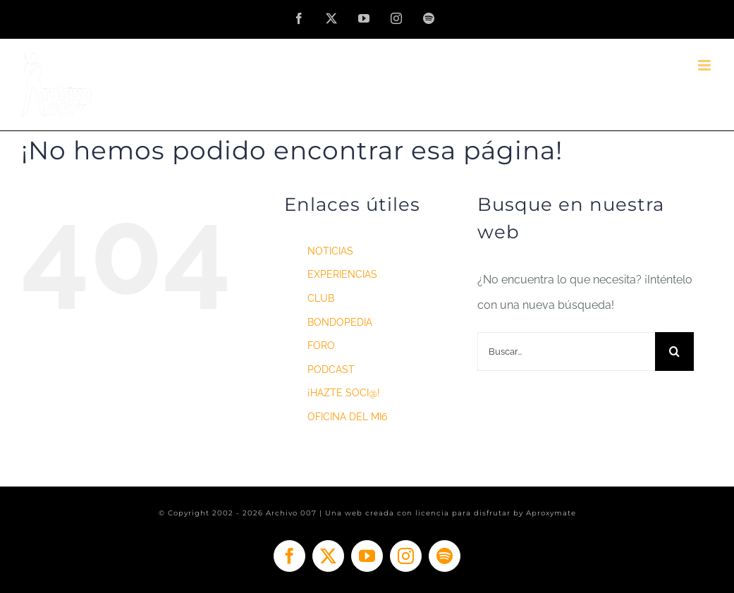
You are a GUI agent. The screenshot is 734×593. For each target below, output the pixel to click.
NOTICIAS (330, 251)
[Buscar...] (566, 351)
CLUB (320, 298)
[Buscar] (674, 351)
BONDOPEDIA (339, 322)
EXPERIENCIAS (342, 274)
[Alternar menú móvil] (705, 65)
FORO (321, 345)
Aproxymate (551, 513)
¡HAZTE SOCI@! (343, 392)
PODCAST (331, 369)
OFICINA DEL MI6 (347, 416)
